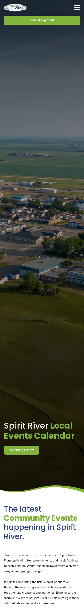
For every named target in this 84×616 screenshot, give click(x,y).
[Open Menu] (77, 8)
